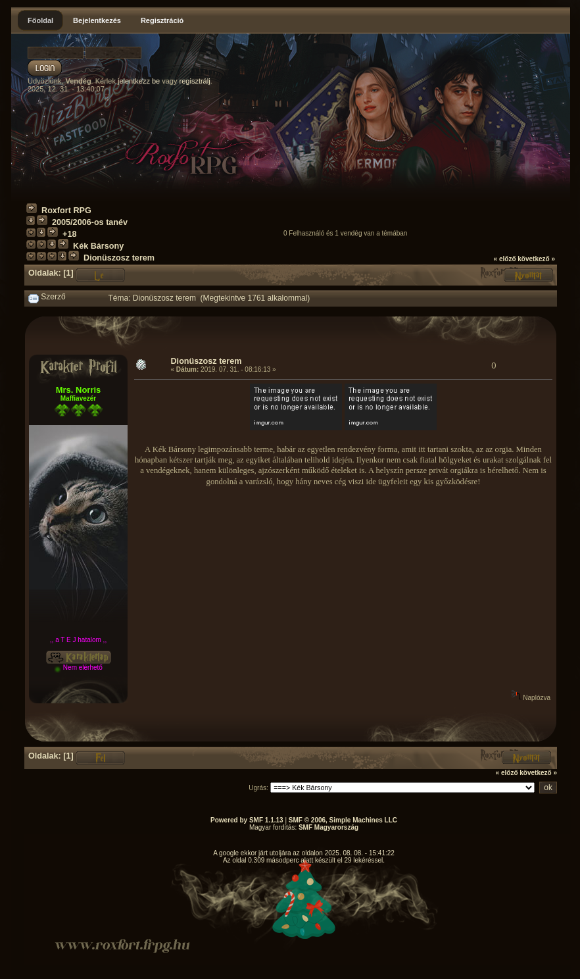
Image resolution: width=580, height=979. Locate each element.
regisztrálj (195, 81)
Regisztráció (162, 20)
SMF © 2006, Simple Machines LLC (343, 820)
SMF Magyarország (328, 827)
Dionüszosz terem (119, 258)
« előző (505, 259)
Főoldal (40, 20)
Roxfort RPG (66, 210)
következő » (536, 259)
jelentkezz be (139, 81)
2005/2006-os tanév (90, 222)
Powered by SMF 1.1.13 (246, 820)
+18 (69, 234)
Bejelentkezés (97, 20)
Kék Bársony (98, 246)
